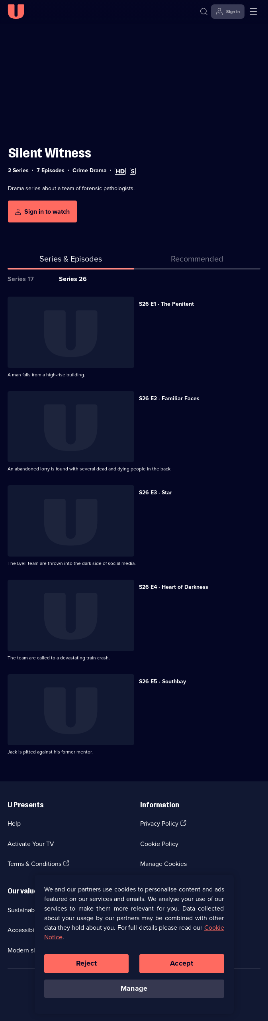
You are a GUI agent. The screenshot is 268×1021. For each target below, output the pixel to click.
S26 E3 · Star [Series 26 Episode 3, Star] (155, 492)
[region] (134, 946)
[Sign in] (228, 11)
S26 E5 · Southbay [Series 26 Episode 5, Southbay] (162, 681)
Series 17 (21, 278)
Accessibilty (24, 929)
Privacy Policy (159, 823)
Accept (181, 965)
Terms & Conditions (34, 863)
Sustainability (26, 910)
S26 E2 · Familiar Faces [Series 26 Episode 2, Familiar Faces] (169, 398)
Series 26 (73, 278)
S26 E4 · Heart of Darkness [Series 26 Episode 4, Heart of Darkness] (173, 587)
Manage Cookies (163, 863)
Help (14, 823)
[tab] (197, 260)
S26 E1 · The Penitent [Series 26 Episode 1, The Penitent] (166, 304)
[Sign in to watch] (42, 211)
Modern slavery (29, 950)
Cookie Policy (159, 843)
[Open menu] (253, 11)
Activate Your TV (31, 843)
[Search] (205, 11)
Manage (134, 990)
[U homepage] (16, 11)
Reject (86, 965)
